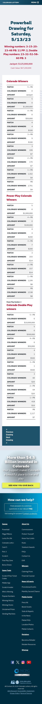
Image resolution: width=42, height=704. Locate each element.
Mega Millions (7, 534)
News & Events (28, 582)
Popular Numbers (8, 596)
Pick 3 (4, 552)
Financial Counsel (28, 576)
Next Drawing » (9, 440)
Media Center (27, 597)
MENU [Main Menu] (35, 2)
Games (4, 524)
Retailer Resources (29, 644)
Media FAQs (26, 620)
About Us (25, 524)
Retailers (25, 634)
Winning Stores (7, 605)
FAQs (24, 552)
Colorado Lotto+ (8, 543)
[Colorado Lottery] (11, 2)
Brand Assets (27, 607)
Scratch (5, 556)
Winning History (8, 601)
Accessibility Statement (26, 691)
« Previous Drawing (9, 432)
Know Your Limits (28, 538)
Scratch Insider (7, 587)
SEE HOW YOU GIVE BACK (20, 485)
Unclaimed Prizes (8, 609)
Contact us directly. (30, 514)
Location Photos (28, 625)
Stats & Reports (28, 611)
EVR (23, 561)
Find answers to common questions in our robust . (21, 507)
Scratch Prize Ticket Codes (9, 577)
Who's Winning (7, 592)
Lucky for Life (7, 538)
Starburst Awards (28, 547)
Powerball (5, 530)
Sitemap (25, 650)
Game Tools (6, 570)
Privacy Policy (14, 693)
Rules (24, 543)
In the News (26, 616)
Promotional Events (29, 587)
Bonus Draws (7, 565)
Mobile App (6, 583)
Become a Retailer (28, 640)
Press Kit (25, 603)
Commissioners (27, 530)
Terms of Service (26, 693)
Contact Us (26, 556)
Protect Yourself (28, 534)
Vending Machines (8, 614)
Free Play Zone (7, 561)
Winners (25, 566)
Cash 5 (4, 547)
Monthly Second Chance (31, 591)
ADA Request (12, 691)
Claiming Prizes (27, 572)
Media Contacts (27, 629)
